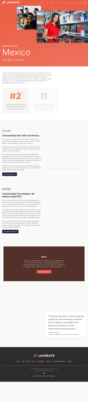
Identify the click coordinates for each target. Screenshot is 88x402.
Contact (80, 2)
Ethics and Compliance (59, 361)
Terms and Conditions (48, 376)
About (52, 2)
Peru (47, 2)
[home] (11, 2)
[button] (49, 148)
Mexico (41, 2)
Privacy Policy (37, 376)
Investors (73, 2)
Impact (58, 2)
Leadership (65, 2)
